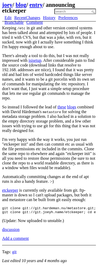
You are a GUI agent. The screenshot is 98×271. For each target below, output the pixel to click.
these (61, 107)
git (14, 253)
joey (7, 5)
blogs (71, 107)
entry (36, 5)
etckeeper (10, 190)
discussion (11, 231)
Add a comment (15, 240)
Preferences (68, 17)
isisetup (34, 60)
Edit (8, 17)
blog (21, 5)
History (49, 17)
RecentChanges (27, 17)
